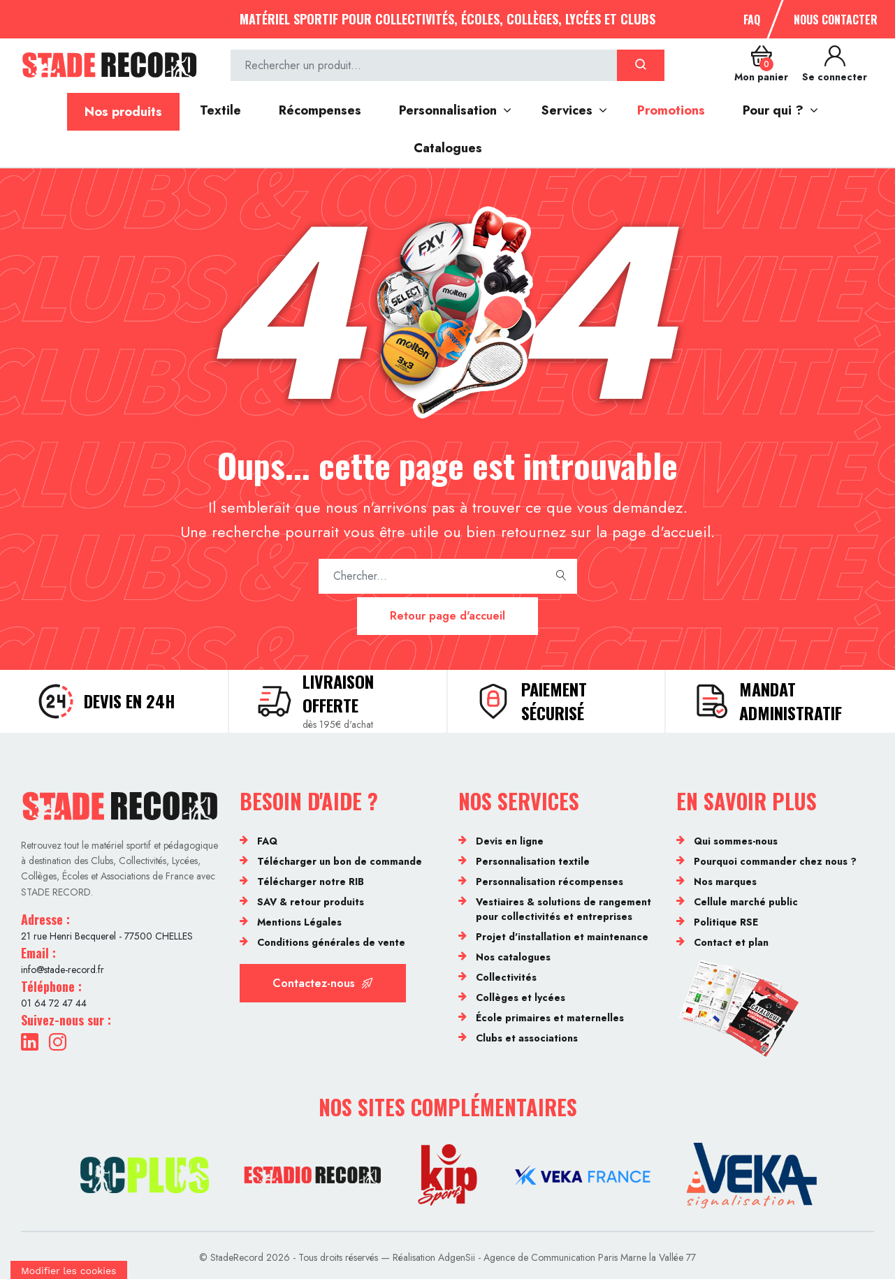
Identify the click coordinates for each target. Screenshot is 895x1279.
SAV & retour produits (310, 902)
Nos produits (123, 112)
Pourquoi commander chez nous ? (775, 861)
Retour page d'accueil (447, 616)
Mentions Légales (299, 922)
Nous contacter (836, 19)
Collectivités (506, 977)
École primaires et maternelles (550, 1018)
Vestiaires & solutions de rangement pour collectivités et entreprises (563, 909)
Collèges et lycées (520, 997)
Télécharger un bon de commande (339, 861)
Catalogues (448, 148)
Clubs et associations (527, 1038)
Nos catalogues (513, 957)
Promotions (671, 110)
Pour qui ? (773, 110)
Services (566, 110)
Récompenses (320, 110)
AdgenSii (456, 1257)
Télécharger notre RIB (310, 882)
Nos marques (725, 882)
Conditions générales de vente (331, 942)
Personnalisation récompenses (549, 882)
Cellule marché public (746, 902)
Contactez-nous (322, 983)
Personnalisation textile (533, 861)
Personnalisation (448, 110)
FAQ (751, 19)
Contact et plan (731, 942)
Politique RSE (726, 922)
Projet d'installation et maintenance (562, 937)
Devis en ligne (510, 841)
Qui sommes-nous (736, 841)
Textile (220, 110)
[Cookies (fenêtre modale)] (68, 1270)
